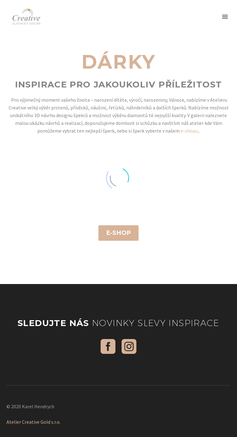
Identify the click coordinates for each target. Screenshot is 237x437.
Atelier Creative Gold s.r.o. (33, 422)
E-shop (118, 232)
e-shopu (189, 131)
